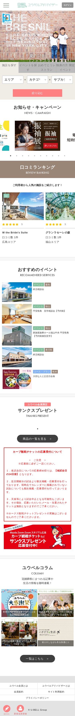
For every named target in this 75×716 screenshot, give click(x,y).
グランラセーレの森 (58, 232)
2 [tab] (17, 156)
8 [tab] (53, 156)
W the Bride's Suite (15, 232)
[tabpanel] (37, 136)
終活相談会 (38, 289)
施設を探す (9, 65)
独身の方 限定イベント (65, 67)
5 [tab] (35, 156)
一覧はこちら (34, 658)
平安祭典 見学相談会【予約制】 (49, 311)
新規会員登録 (20, 710)
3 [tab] (23, 156)
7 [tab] (47, 156)
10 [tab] (65, 156)
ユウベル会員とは (18, 686)
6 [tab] (41, 156)
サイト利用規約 (56, 692)
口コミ (6, 710)
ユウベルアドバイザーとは (56, 686)
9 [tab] (59, 156)
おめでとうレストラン (47, 67)
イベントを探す (28, 67)
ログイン (68, 5)
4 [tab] (29, 156)
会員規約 (18, 692)
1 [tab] (11, 156)
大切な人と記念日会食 (44, 376)
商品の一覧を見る (34, 438)
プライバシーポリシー (37, 698)
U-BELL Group (39, 710)
